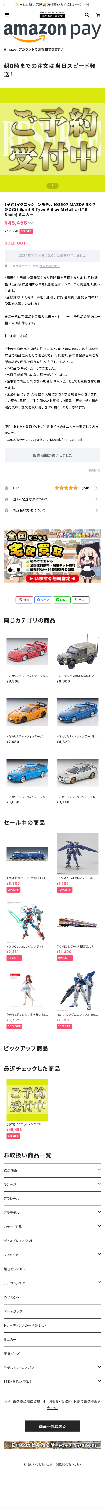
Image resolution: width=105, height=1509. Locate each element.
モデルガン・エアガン (19, 1368)
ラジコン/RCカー (16, 1283)
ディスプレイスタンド (19, 1241)
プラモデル (12, 1213)
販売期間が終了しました (52, 455)
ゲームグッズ (13, 1311)
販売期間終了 (82, 1500)
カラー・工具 (13, 1227)
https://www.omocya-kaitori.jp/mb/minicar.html (43, 439)
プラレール (12, 1198)
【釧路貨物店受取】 (17, 1382)
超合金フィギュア (16, 1269)
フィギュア (11, 1255)
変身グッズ (12, 1354)
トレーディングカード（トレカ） (25, 1325)
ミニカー (10, 1339)
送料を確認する (49, 266)
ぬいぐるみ (12, 1297)
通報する (94, 470)
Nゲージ (10, 1184)
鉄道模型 (10, 1170)
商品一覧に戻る (52, 1426)
